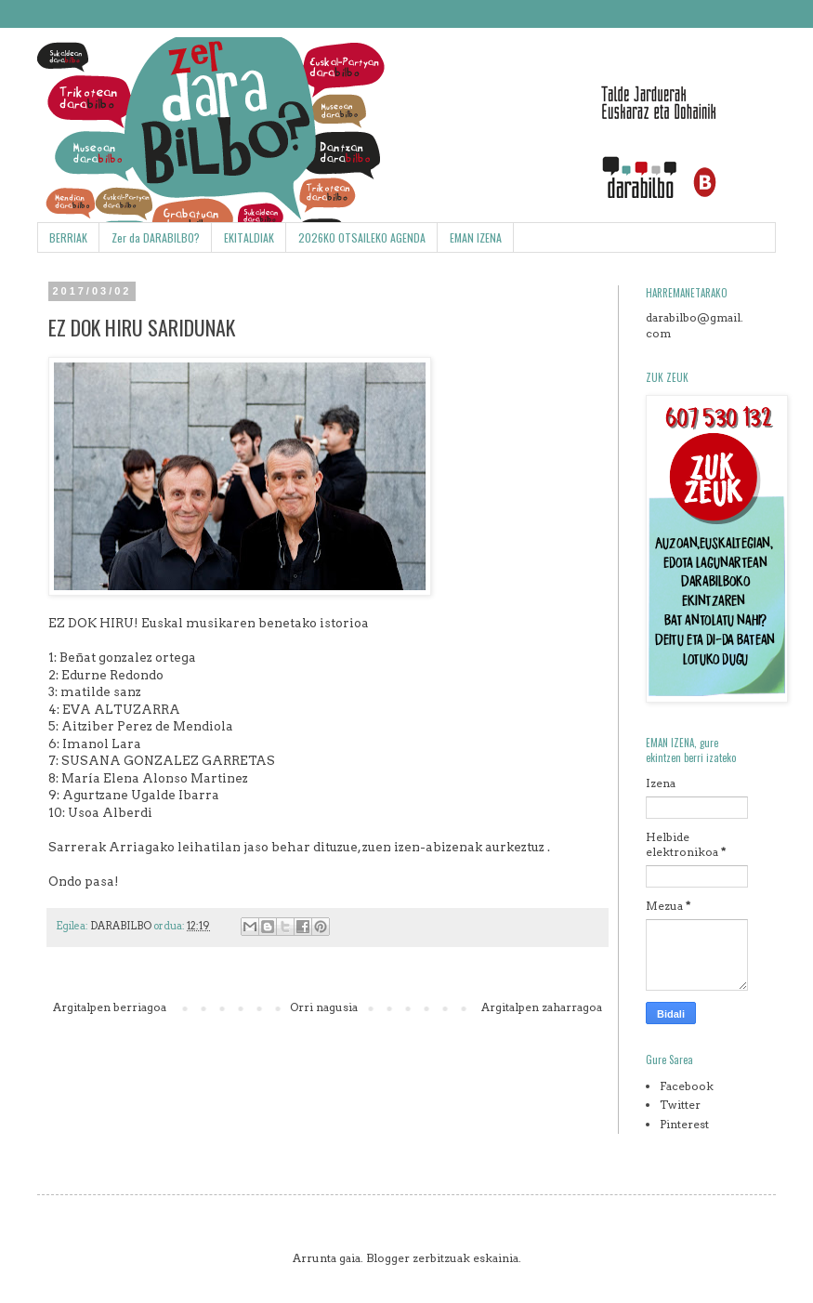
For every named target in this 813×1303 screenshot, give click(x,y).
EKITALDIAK (249, 237)
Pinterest (684, 1124)
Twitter (680, 1105)
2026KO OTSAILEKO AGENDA (362, 237)
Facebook (687, 1086)
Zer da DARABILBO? (155, 237)
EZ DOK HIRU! (93, 622)
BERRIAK (68, 237)
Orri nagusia (324, 1007)
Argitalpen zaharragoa (541, 1007)
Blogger (388, 1258)
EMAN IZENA (476, 237)
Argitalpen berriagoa (109, 1007)
